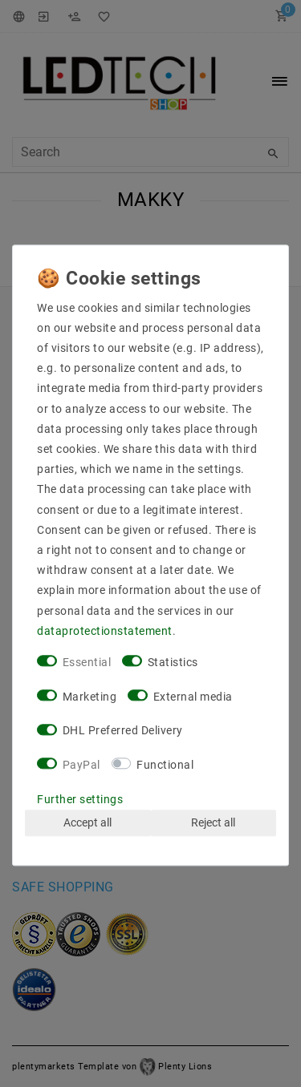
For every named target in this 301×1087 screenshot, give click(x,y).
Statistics (173, 662)
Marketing (90, 696)
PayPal (81, 764)
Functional (164, 764)
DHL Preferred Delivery (123, 731)
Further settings (80, 799)
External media (193, 696)
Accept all (87, 822)
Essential (87, 662)
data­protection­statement (105, 630)
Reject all (213, 822)
